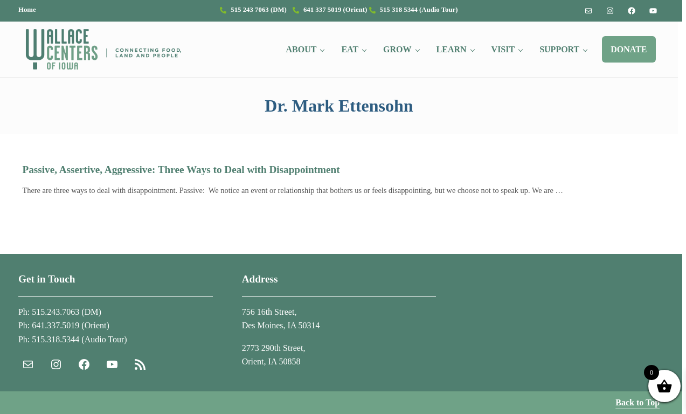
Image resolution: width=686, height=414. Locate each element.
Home (27, 9)
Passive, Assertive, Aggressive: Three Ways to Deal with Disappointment (180, 169)
